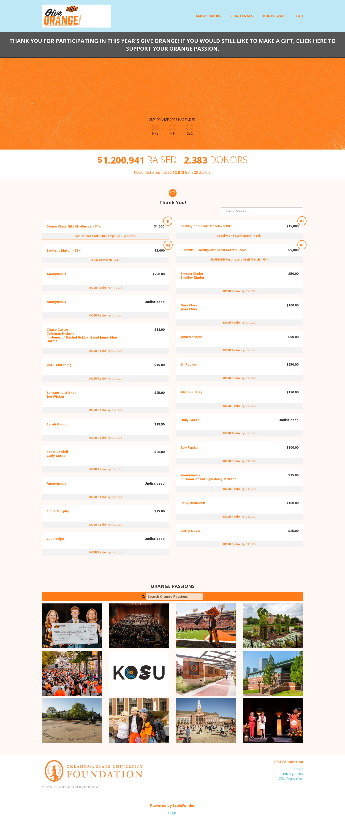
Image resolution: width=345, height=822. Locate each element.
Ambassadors (208, 16)
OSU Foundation (291, 778)
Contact (297, 769)
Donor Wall (274, 16)
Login (172, 813)
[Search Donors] (262, 211)
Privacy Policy (293, 774)
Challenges (242, 16)
